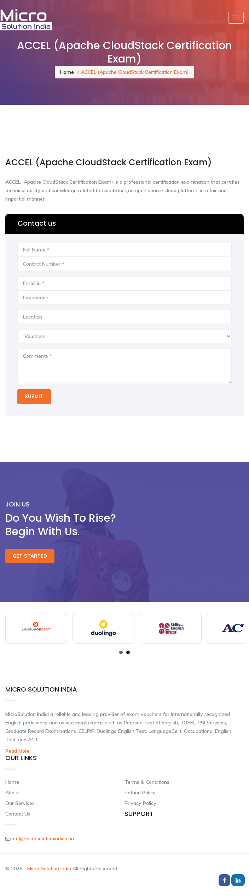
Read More (17, 751)
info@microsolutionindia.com (43, 838)
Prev (14, 628)
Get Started (30, 556)
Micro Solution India (50, 868)
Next (234, 628)
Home (67, 72)
